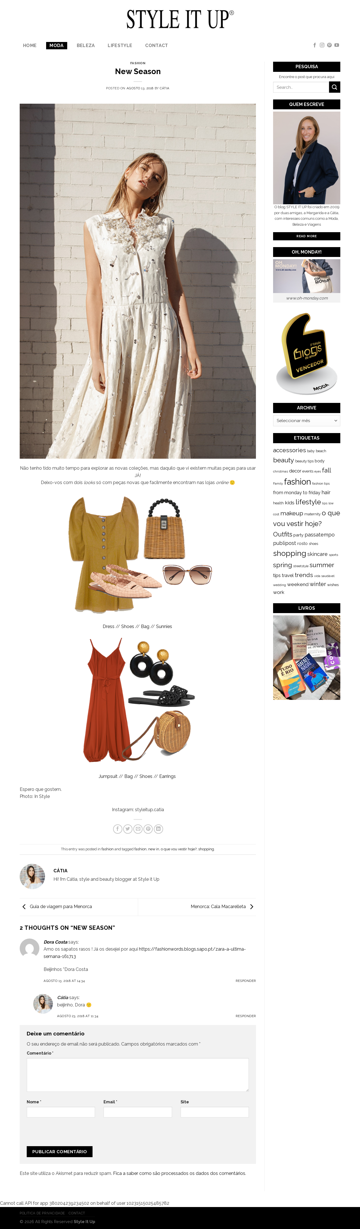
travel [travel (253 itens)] (288, 575)
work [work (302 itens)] (278, 592)
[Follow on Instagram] (322, 45)
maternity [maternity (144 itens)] (312, 514)
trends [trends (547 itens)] (304, 574)
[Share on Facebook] (117, 829)
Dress (108, 626)
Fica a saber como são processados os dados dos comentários (179, 1173)
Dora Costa (55, 942)
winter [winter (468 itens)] (318, 584)
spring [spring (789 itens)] (282, 565)
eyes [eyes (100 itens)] (317, 471)
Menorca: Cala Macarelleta (223, 906)
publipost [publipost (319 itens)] (284, 543)
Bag (145, 626)
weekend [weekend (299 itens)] (298, 584)
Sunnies (164, 626)
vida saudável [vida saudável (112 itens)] (324, 576)
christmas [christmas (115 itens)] (280, 471)
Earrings (168, 776)
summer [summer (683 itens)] (322, 565)
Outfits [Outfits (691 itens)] (282, 534)
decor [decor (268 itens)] (295, 471)
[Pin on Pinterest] (148, 829)
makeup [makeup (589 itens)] (291, 513)
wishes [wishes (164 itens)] (333, 584)
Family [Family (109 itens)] (278, 483)
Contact (156, 45)
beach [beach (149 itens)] (321, 451)
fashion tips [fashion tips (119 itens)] (321, 483)
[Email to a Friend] (138, 829)
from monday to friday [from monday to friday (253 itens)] (296, 492)
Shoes (127, 626)
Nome (34, 1101)
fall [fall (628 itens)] (326, 470)
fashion (138, 63)
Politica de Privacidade (42, 1213)
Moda (57, 45)
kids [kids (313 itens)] (289, 502)
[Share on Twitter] (127, 829)
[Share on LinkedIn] (158, 829)
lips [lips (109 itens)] (324, 503)
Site (185, 1101)
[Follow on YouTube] (336, 45)
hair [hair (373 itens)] (325, 492)
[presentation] (64, 1134)
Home (30, 45)
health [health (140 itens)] (278, 503)
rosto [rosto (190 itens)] (302, 543)
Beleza (86, 45)
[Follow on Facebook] (314, 45)
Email (110, 1101)
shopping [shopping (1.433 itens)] (289, 553)
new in (153, 849)
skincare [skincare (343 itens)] (317, 554)
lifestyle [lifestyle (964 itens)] (308, 502)
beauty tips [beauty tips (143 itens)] (304, 461)
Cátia (165, 88)
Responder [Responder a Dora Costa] (246, 981)
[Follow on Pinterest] (329, 45)
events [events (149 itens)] (307, 471)
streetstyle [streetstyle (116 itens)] (301, 566)
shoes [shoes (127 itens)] (313, 544)
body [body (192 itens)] (320, 460)
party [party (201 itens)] (298, 535)
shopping (206, 849)
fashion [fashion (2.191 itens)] (297, 482)
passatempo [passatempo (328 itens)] (320, 535)
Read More (306, 236)
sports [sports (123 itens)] (333, 555)
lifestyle (120, 45)
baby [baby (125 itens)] (311, 451)
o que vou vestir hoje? (179, 849)
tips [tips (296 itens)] (277, 575)
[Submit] (334, 86)
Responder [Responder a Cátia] (246, 1016)
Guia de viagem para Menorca (56, 906)
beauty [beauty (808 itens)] (283, 460)
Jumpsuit (108, 776)
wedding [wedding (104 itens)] (279, 585)
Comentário (40, 1053)
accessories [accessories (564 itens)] (289, 450)
